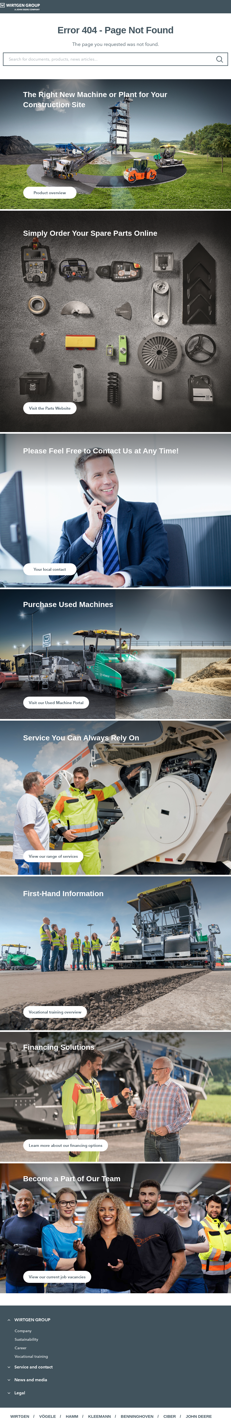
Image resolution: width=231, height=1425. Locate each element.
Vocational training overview (55, 1012)
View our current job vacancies (57, 1276)
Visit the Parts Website (50, 408)
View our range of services (53, 856)
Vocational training (31, 1356)
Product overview (50, 192)
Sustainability (26, 1339)
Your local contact (50, 569)
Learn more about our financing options (65, 1145)
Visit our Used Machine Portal (56, 702)
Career (20, 1348)
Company (23, 1330)
